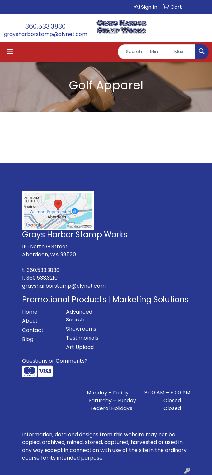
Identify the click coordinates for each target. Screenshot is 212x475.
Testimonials (82, 338)
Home (29, 312)
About (30, 321)
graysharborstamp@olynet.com (45, 34)
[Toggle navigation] (10, 51)
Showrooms (81, 329)
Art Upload (80, 347)
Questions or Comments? (55, 360)
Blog (27, 339)
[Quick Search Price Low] (159, 51)
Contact (33, 330)
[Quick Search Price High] (183, 51)
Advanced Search (79, 315)
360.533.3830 (45, 26)
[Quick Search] (132, 51)
